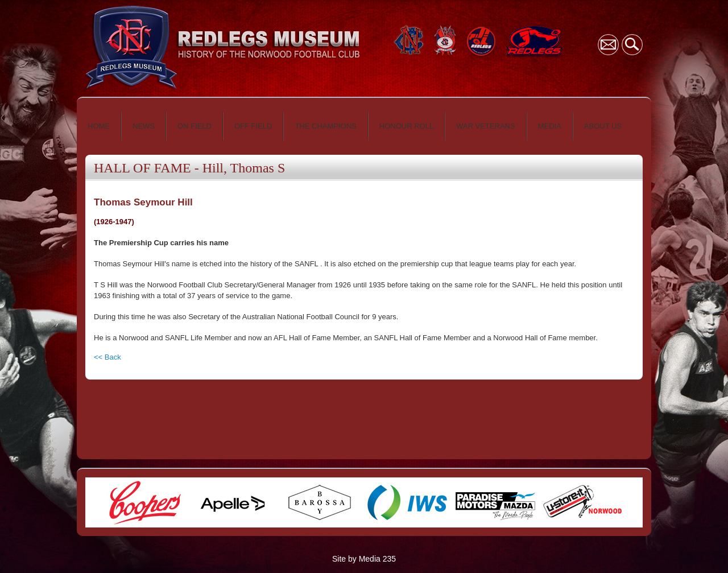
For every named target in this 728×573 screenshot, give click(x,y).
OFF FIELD (253, 126)
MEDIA (549, 126)
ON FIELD (194, 126)
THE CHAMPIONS (325, 126)
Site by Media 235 (364, 558)
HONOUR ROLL (406, 126)
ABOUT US (603, 126)
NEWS (144, 126)
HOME (99, 126)
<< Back (107, 357)
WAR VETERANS (485, 126)
